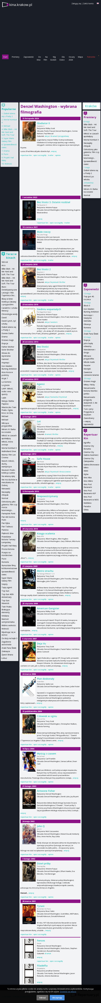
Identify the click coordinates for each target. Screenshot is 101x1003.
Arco (4, 265)
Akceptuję (57, 997)
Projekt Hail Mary (9, 545)
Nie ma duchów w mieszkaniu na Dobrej (9, 482)
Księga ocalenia (46, 533)
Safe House (43, 458)
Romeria (87, 327)
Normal (87, 195)
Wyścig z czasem (46, 753)
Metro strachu (45, 570)
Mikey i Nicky (89, 384)
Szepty (4, 584)
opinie (57, 155)
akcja (47, 136)
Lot (39, 421)
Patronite (91, 57)
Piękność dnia (7, 533)
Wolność (8, 163)
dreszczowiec (65, 471)
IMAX (86, 471)
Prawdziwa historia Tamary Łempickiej (8, 539)
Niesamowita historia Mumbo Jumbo (90, 391)
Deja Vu (41, 643)
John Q (41, 826)
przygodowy (63, 136)
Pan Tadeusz (7, 526)
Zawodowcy (89, 418)
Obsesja (87, 324)
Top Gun (5, 591)
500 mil (5, 262)
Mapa (80, 57)
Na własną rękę (8, 476)
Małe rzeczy (44, 231)
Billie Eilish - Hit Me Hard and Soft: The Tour (90, 127)
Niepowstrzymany (47, 496)
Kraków (91, 106)
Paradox (87, 506)
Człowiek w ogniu (47, 716)
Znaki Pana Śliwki (91, 333)
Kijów (86, 474)
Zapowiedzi (29, 57)
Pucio (6, 154)
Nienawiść (6, 488)
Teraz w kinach (11, 255)
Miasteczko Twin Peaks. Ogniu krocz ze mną (9, 410)
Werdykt (87, 369)
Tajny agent (7, 587)
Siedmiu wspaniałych (49, 309)
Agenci (41, 384)
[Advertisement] (50, 80)
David (4, 317)
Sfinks (86, 509)
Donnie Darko (8, 333)
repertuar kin (26, 155)
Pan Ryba (6, 523)
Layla (4, 397)
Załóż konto (88, 3)
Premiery (15, 57)
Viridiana (5, 616)
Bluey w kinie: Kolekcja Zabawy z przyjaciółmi (9, 302)
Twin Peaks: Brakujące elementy (7, 609)
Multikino (88, 503)
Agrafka (87, 442)
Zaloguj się (76, 3)
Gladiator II (43, 123)
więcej (54, 151)
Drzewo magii (90, 381)
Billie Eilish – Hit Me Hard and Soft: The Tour (9, 132)
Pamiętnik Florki (8, 513)
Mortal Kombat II (91, 140)
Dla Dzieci (62, 58)
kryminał (54, 282)
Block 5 (87, 305)
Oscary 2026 (72, 58)
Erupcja (87, 340)
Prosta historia (8, 549)
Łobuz (4, 658)
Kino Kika (88, 477)
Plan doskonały (45, 678)
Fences (41, 940)
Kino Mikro (88, 481)
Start (5, 57)
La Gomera (6, 382)
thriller (62, 282)
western (54, 322)
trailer (51, 155)
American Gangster (48, 608)
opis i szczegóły (39, 155)
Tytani (40, 906)
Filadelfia (42, 965)
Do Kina (39, 58)
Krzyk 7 (5, 378)
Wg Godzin (53, 58)
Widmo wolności (9, 625)
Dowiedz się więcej (68, 991)
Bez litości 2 (44, 269)
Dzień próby (44, 863)
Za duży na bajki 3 (9, 638)
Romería (5, 562)
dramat (54, 136)
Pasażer (87, 365)
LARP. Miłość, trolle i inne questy (7, 391)
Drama (6, 151)
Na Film (46, 58)
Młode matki (89, 362)
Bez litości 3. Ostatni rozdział (53, 202)
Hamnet (5, 359)
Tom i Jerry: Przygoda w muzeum (89, 412)
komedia (54, 397)
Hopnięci (5, 362)
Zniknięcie (6, 651)
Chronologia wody (9, 314)
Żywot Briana (7, 654)
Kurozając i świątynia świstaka (88, 318)
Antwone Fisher (46, 790)
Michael (87, 185)
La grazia (5, 385)
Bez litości (43, 346)
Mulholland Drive (9, 451)
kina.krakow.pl (20, 4)
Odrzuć (42, 997)
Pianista (5, 530)
